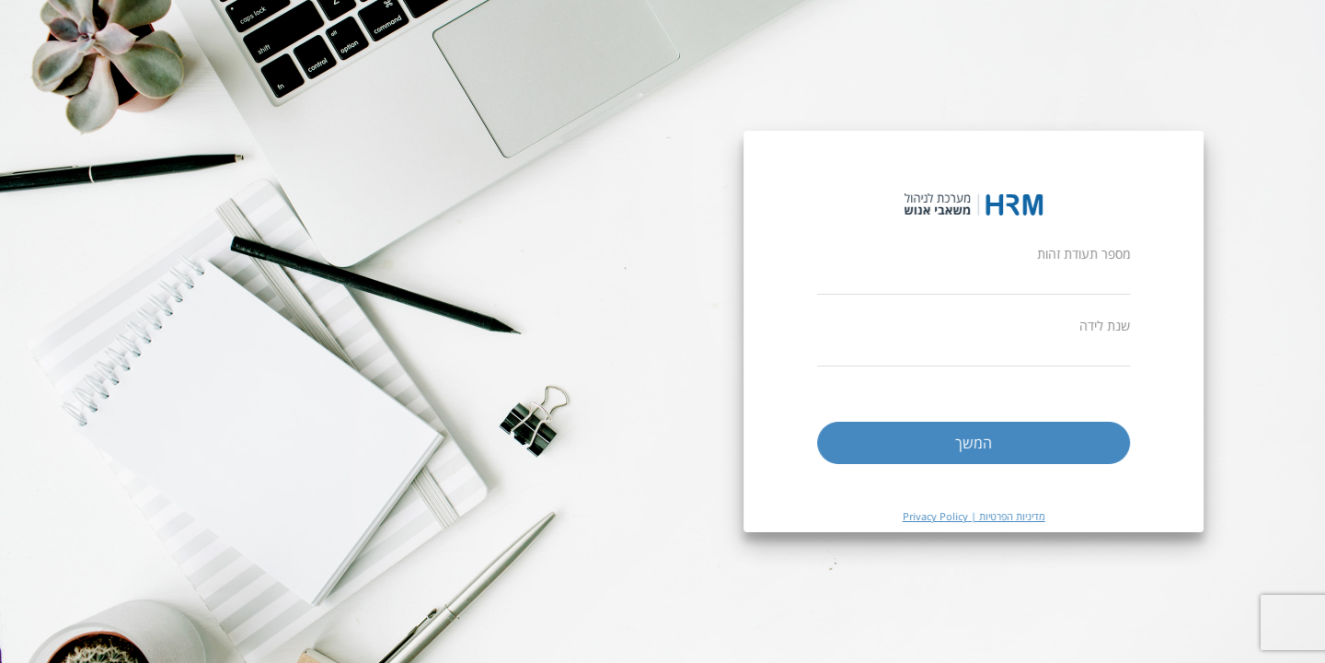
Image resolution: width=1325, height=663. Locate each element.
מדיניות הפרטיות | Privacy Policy (984, 516)
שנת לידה (1115, 325)
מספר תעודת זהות (1094, 253)
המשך (984, 443)
